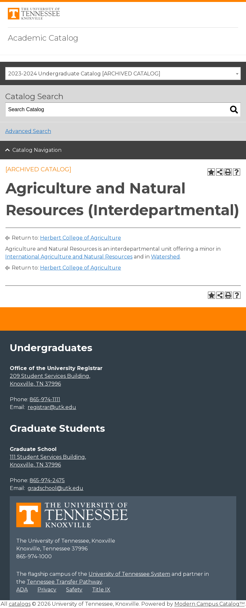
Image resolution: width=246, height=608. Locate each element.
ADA (22, 590)
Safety (74, 590)
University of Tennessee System (129, 574)
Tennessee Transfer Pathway (64, 582)
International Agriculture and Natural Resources (68, 257)
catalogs (20, 604)
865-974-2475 (47, 480)
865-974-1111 (45, 399)
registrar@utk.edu (52, 407)
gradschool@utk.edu (55, 488)
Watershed (165, 257)
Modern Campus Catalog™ (209, 604)
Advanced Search (28, 131)
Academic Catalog (43, 38)
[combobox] (123, 73)
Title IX (101, 590)
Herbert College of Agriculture (80, 238)
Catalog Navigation (37, 150)
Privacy (46, 590)
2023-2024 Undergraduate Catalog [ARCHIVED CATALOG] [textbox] (84, 74)
